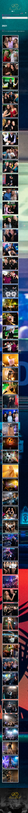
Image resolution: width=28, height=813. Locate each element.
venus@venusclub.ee (6, 14)
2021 (3, 30)
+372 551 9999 (16, 14)
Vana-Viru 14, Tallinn (6, 16)
